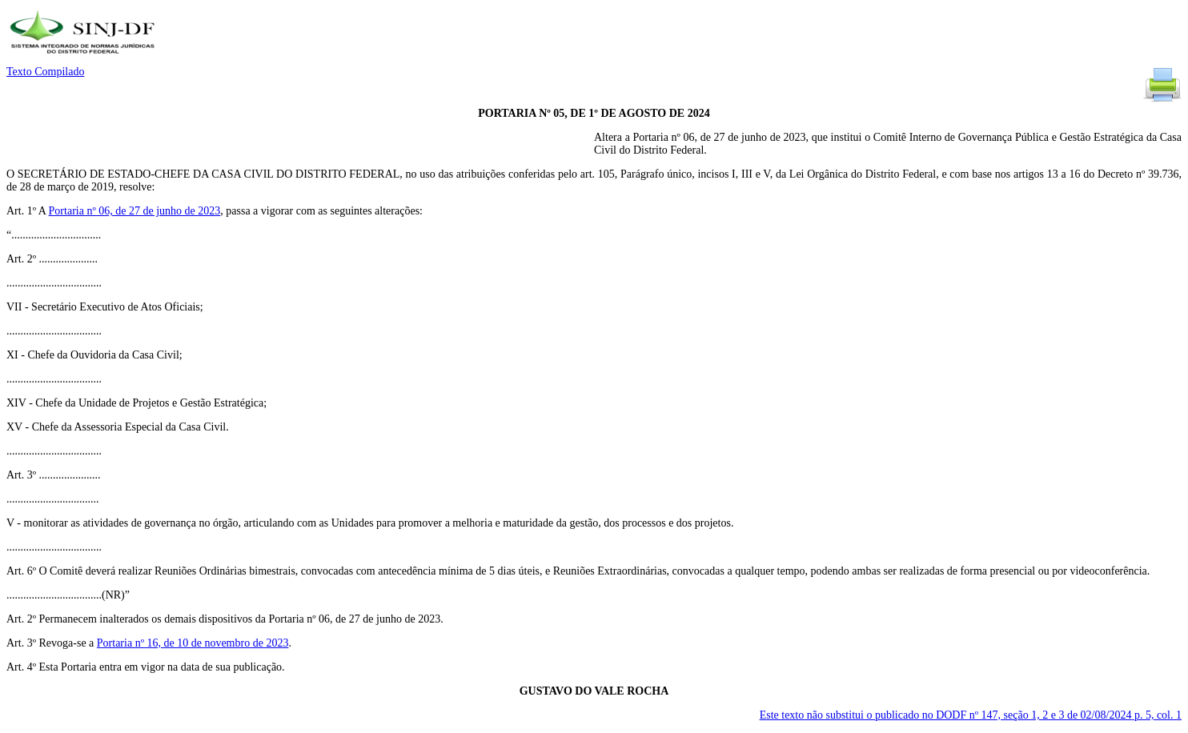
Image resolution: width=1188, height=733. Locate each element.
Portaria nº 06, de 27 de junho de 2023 (135, 211)
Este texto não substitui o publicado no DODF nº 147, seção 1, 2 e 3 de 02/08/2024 (971, 715)
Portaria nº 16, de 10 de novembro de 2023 (193, 643)
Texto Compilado (45, 72)
